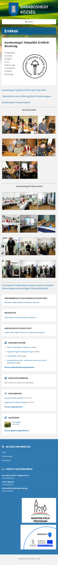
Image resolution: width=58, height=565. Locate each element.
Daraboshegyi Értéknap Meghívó (16, 102)
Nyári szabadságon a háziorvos (19, 347)
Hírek (4, 452)
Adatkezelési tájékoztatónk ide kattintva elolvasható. (24, 332)
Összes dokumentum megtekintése (19, 367)
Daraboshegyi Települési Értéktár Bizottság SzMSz (24, 90)
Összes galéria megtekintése (16, 430)
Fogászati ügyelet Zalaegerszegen (20, 351)
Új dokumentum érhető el (14, 398)
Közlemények (7, 456)
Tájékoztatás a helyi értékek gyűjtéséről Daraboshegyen (26, 96)
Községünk (16, 422)
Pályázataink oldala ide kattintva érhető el (20, 317)
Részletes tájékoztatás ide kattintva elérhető (21, 302)
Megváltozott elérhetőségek (15, 402)
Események (6, 460)
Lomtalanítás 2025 (14, 356)
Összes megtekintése (13, 407)
